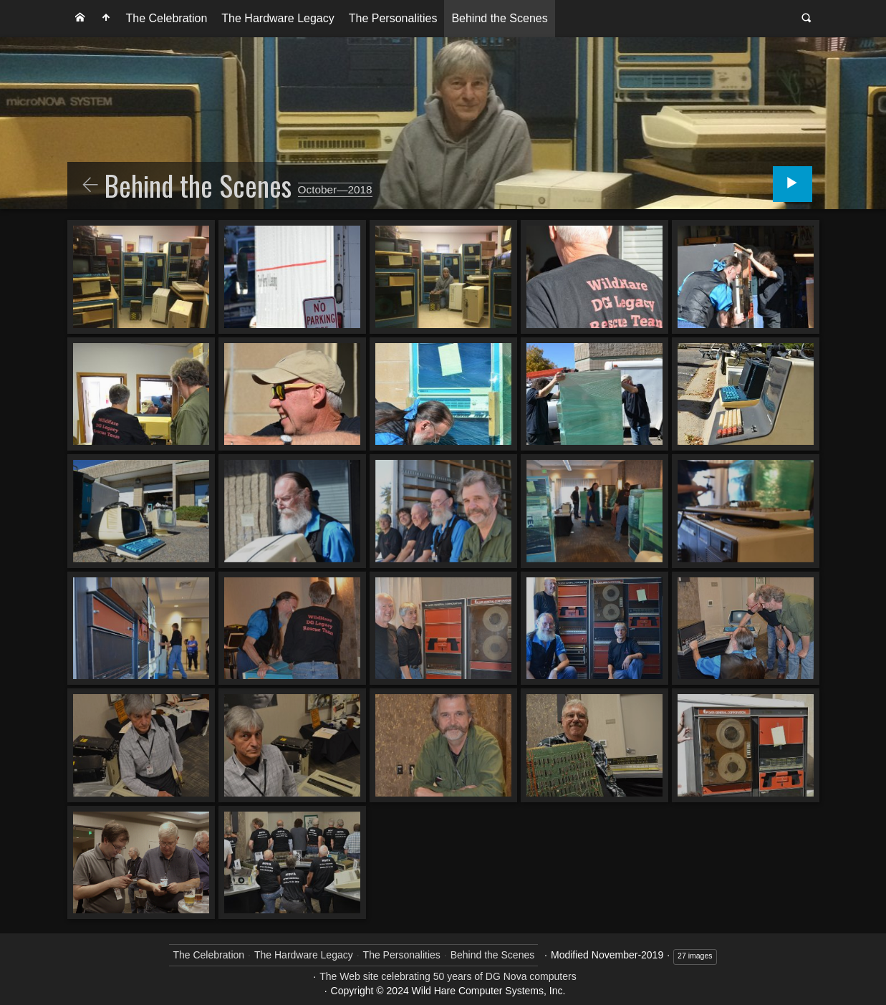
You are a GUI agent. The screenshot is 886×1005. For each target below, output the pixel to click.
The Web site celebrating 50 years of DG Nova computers (447, 976)
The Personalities (393, 18)
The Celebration (167, 18)
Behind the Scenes (499, 18)
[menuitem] (80, 18)
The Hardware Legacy (277, 18)
